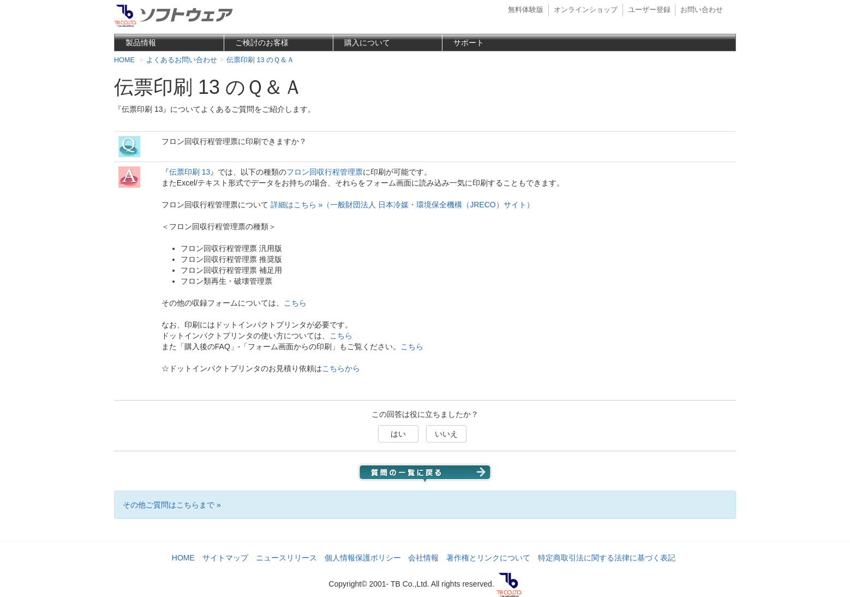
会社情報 (423, 557)
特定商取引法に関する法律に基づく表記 (606, 557)
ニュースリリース (286, 557)
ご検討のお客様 (262, 42)
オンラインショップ (586, 10)
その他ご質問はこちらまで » (172, 504)
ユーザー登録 (649, 10)
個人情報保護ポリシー (363, 557)
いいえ (446, 433)
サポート (468, 42)
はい (398, 433)
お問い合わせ (701, 10)
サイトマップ (225, 557)
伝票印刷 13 (189, 172)
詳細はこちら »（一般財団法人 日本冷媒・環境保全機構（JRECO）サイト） (402, 204)
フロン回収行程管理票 (324, 172)
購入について (367, 42)
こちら (295, 302)
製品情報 (140, 42)
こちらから (341, 368)
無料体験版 (525, 10)
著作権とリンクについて (488, 557)
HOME (183, 557)
